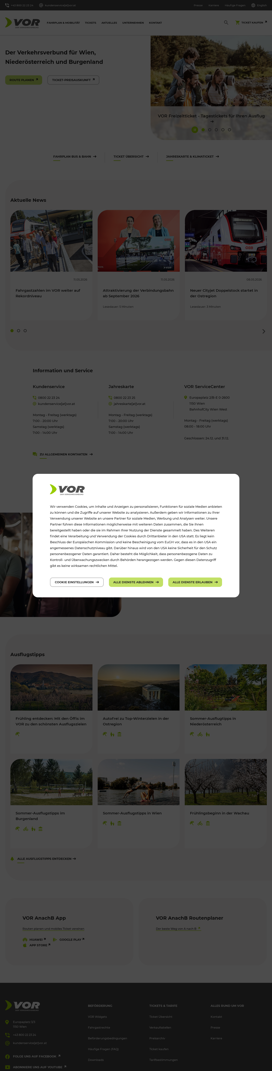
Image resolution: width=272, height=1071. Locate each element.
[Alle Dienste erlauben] (195, 582)
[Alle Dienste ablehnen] (136, 582)
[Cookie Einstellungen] (77, 582)
